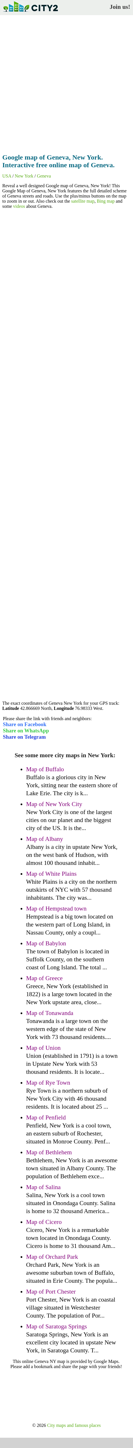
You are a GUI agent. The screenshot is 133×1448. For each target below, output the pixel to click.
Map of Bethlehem (49, 1152)
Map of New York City (54, 804)
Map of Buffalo (45, 769)
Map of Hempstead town (56, 908)
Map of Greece (44, 978)
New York (24, 176)
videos (19, 206)
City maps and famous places (74, 1425)
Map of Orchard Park (52, 1256)
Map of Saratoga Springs (56, 1326)
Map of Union (43, 1047)
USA (6, 176)
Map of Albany (44, 838)
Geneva (44, 176)
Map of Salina (43, 1187)
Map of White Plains (51, 873)
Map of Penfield (46, 1117)
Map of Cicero (43, 1222)
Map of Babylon (46, 943)
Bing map (106, 201)
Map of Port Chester (51, 1291)
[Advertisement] (66, 82)
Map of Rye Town (48, 1082)
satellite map (82, 201)
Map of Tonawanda (49, 1013)
